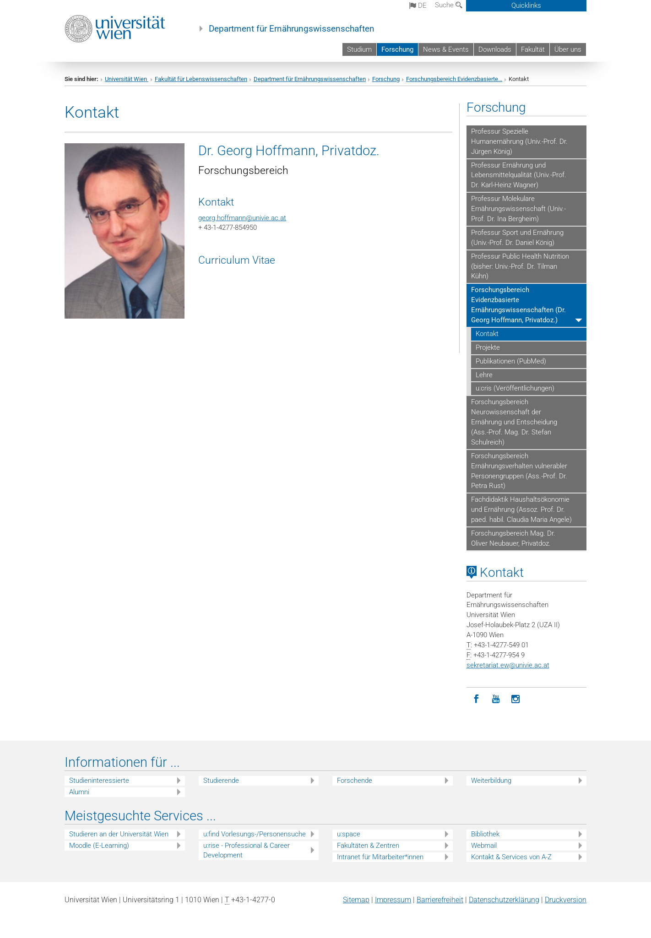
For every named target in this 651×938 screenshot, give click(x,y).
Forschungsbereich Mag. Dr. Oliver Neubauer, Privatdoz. (513, 538)
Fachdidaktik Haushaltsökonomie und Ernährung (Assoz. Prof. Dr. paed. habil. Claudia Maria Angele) (521, 509)
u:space (348, 834)
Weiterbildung (491, 780)
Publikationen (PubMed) (511, 361)
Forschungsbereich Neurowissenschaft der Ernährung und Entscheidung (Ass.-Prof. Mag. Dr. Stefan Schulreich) (514, 422)
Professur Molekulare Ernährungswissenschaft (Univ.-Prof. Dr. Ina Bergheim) (518, 209)
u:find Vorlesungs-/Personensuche (254, 834)
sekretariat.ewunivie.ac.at (508, 665)
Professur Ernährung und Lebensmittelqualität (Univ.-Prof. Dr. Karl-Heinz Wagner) (518, 175)
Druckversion (565, 899)
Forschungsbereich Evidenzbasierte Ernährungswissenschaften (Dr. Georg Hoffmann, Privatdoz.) (518, 305)
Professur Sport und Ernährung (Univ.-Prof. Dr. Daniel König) (517, 237)
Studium (359, 49)
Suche (448, 5)
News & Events (446, 49)
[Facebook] (476, 699)
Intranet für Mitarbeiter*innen (380, 857)
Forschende (354, 780)
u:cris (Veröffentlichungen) (515, 388)
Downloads (494, 49)
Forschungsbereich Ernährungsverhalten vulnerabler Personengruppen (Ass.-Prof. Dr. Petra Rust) (519, 471)
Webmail (484, 845)
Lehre (484, 375)
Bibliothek (485, 834)
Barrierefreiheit (440, 899)
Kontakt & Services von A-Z (511, 857)
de (418, 5)
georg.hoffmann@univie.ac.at (242, 218)
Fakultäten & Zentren (368, 845)
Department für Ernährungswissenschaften (291, 29)
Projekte (488, 347)
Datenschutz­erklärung (504, 899)
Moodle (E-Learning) (99, 845)
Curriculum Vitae (236, 260)
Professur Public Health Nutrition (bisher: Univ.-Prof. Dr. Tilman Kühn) (520, 266)
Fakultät (533, 49)
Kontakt (487, 334)
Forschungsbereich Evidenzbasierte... (454, 79)
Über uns (567, 49)
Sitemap (356, 899)
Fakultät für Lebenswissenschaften (201, 79)
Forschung (397, 49)
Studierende (221, 780)
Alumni (79, 792)
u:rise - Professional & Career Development (246, 850)
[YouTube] (496, 699)
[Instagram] (516, 699)
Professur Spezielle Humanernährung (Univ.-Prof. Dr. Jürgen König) (519, 141)
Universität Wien (126, 79)
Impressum (393, 899)
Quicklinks (526, 5)
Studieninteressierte (99, 780)
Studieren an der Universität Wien (118, 834)
